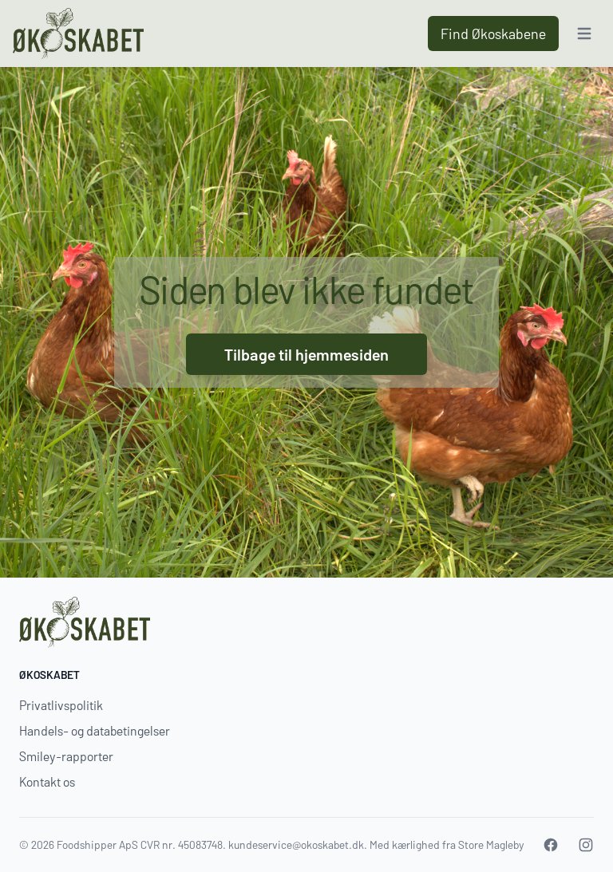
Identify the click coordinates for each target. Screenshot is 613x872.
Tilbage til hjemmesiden (306, 354)
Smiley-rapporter (66, 755)
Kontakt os (47, 781)
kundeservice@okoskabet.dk (296, 844)
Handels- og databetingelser (94, 730)
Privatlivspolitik (61, 704)
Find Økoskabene (493, 33)
